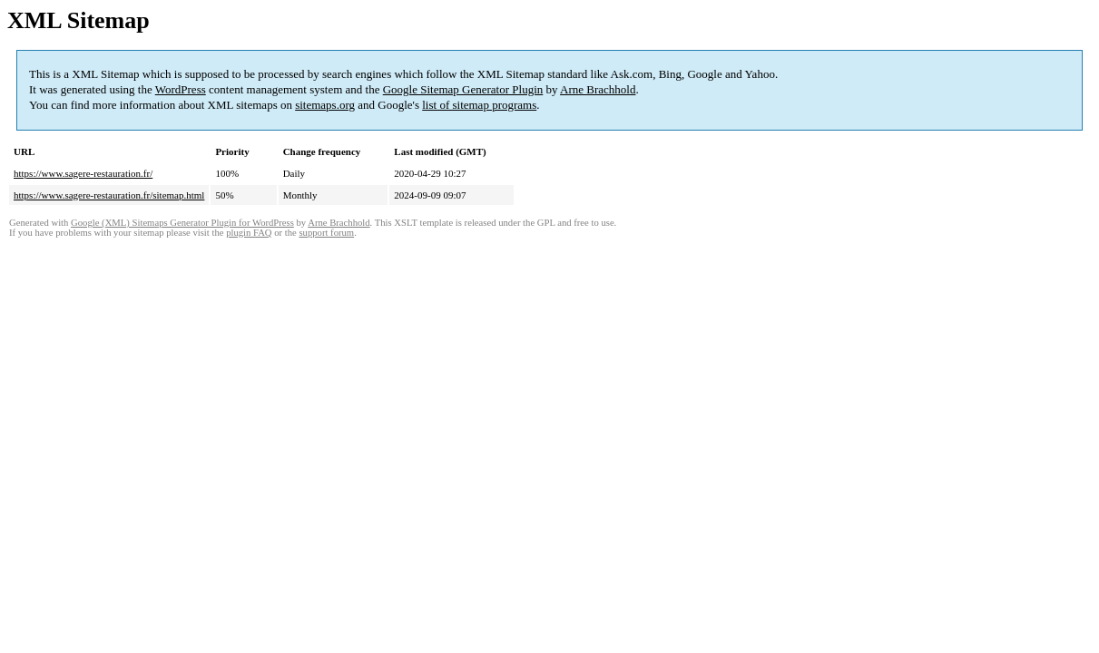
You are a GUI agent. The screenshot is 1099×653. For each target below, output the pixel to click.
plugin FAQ (248, 233)
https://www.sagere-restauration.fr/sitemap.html (109, 195)
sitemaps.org (325, 105)
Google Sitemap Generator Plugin (463, 89)
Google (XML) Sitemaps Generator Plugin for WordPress (182, 223)
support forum (326, 233)
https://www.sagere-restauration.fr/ (83, 173)
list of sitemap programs (479, 105)
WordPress (180, 89)
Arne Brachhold (597, 89)
